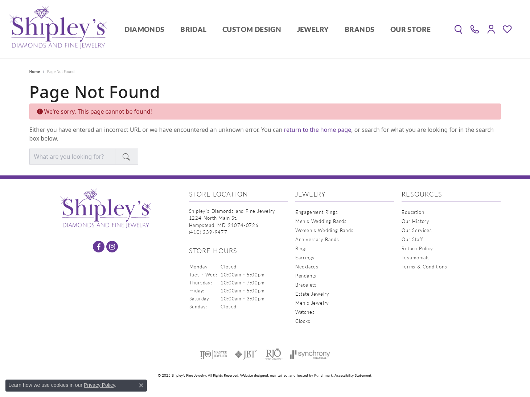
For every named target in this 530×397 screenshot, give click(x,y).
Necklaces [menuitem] (307, 266)
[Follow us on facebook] (98, 246)
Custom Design (251, 29)
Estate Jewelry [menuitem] (312, 293)
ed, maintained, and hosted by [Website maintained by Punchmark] (289, 375)
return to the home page (318, 130)
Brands (359, 29)
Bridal (193, 29)
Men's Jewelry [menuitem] (312, 302)
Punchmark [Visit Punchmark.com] (323, 375)
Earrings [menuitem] (305, 257)
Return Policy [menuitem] (417, 248)
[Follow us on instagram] (112, 246)
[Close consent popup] (141, 385)
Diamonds (144, 29)
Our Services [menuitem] (417, 230)
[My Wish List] (507, 29)
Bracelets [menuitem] (306, 284)
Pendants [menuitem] (305, 275)
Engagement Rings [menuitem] (316, 211)
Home (34, 71)
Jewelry (313, 29)
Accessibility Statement (352, 375)
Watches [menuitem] (305, 311)
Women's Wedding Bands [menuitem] (324, 230)
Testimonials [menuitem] (416, 257)
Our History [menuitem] (416, 221)
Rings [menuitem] (301, 248)
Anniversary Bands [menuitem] (317, 239)
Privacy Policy (99, 385)
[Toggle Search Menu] (458, 29)
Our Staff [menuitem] (412, 239)
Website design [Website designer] (252, 375)
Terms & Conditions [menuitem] (424, 266)
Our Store (410, 29)
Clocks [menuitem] (303, 320)
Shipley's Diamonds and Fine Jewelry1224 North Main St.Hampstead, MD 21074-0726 (232, 221)
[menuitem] (213, 354)
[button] (238, 196)
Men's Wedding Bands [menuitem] (321, 221)
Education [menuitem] (413, 211)
